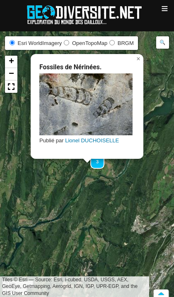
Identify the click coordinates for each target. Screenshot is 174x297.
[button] (138, 59)
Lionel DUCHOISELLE (92, 140)
